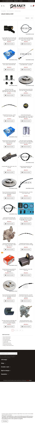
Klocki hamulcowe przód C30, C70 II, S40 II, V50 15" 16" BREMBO (9, 270)
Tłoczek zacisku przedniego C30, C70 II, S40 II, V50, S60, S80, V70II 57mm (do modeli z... (26, 142)
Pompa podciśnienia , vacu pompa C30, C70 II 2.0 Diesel (25, 321)
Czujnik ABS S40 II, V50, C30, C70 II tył (25, 270)
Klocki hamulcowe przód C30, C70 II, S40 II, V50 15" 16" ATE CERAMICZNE (9, 142)
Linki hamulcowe (6, 339)
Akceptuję (5, 421)
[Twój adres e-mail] (7, 353)
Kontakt (20, 1)
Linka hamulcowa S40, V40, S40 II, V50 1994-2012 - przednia (26, 64)
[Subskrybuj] (16, 353)
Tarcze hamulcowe (7, 336)
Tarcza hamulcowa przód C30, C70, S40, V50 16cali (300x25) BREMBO (9, 296)
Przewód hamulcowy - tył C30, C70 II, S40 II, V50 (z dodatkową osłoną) (26, 296)
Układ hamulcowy (5, 334)
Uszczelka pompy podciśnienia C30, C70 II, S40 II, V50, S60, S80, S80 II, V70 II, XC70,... (26, 39)
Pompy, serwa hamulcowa (8, 345)
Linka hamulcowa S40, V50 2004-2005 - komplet (26, 167)
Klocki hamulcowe (6, 338)
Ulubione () (31, 1)
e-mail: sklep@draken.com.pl (7, 1)
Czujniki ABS (5, 341)
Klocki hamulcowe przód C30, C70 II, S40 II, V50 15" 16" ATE (9, 64)
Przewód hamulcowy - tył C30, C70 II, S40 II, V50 (26, 192)
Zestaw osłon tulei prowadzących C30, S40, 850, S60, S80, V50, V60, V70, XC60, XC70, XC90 (9, 91)
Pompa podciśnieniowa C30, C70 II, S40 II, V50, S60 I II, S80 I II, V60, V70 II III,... (9, 244)
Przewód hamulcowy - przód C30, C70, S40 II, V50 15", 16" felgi (26, 244)
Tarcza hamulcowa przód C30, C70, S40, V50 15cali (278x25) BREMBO (9, 193)
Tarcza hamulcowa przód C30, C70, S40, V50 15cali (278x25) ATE (26, 90)
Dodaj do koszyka (9, 43)
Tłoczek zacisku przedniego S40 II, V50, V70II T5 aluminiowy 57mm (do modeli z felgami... (9, 322)
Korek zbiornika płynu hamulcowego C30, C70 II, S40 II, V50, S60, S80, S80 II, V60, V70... (26, 116)
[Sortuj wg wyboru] (27, 18)
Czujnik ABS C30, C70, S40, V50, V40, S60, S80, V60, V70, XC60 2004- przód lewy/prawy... (9, 39)
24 (32, 18)
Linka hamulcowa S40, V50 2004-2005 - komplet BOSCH (9, 218)
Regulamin (16, 1)
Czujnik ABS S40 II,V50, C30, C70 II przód (9, 167)
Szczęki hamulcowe (7, 340)
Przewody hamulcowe (7, 344)
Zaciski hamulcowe (7, 342)
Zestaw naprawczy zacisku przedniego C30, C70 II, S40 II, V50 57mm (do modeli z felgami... (26, 219)
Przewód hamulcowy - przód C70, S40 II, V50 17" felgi (9, 115)
